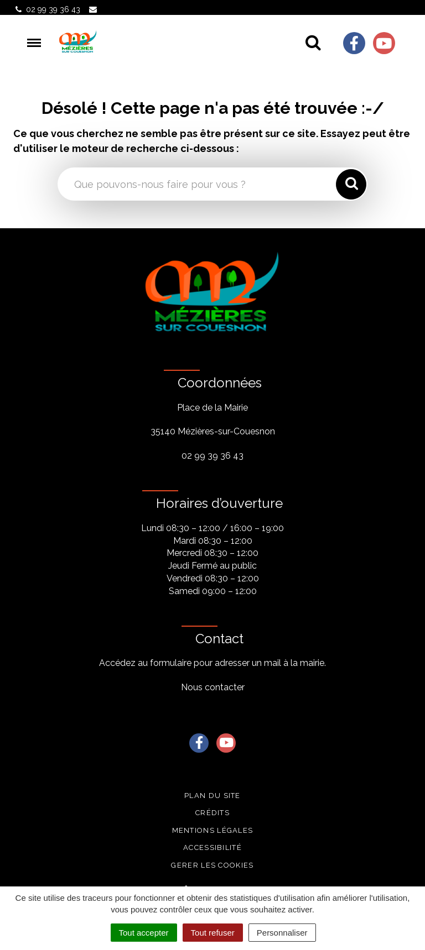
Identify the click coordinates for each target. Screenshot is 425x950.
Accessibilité (212, 847)
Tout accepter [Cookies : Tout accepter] (144, 932)
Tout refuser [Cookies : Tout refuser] (213, 932)
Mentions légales (212, 830)
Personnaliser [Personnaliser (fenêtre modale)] (282, 932)
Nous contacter (213, 687)
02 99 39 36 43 (212, 455)
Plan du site (212, 795)
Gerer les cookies (212, 865)
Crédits (212, 813)
